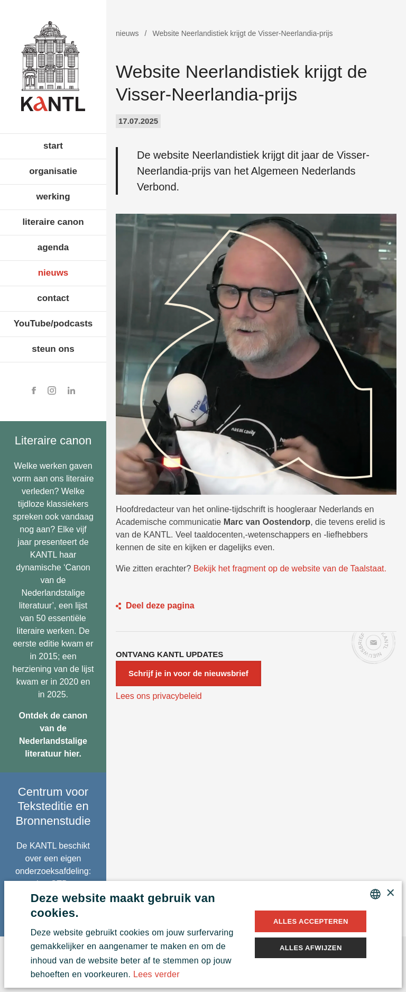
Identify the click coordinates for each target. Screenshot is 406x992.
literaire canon (53, 222)
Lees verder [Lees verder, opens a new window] (156, 974)
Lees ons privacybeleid (159, 695)
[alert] (203, 934)
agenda (53, 247)
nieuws (53, 273)
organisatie (53, 171)
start (53, 146)
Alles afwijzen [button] (311, 948)
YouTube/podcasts (53, 323)
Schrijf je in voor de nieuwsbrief (188, 673)
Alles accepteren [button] (310, 921)
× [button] (390, 893)
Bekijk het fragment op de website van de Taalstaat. (289, 568)
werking (53, 197)
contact (53, 298)
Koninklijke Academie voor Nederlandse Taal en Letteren (53, 66)
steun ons (53, 349)
